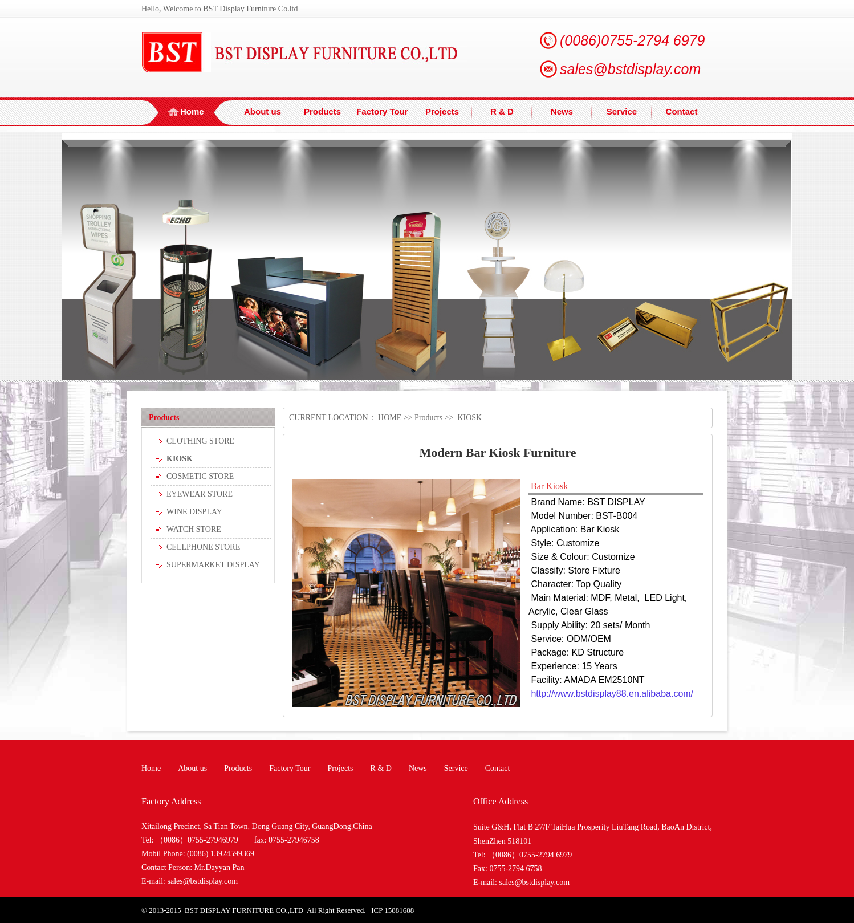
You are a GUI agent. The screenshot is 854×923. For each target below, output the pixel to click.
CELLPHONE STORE (203, 547)
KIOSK (179, 458)
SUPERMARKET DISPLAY (213, 564)
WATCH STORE (193, 529)
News (562, 111)
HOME (389, 417)
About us (262, 111)
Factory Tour (382, 111)
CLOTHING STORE (200, 441)
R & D (502, 111)
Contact (682, 111)
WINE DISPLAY (194, 511)
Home (192, 111)
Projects (442, 111)
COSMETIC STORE (200, 476)
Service (622, 111)
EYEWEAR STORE (199, 494)
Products (322, 111)
